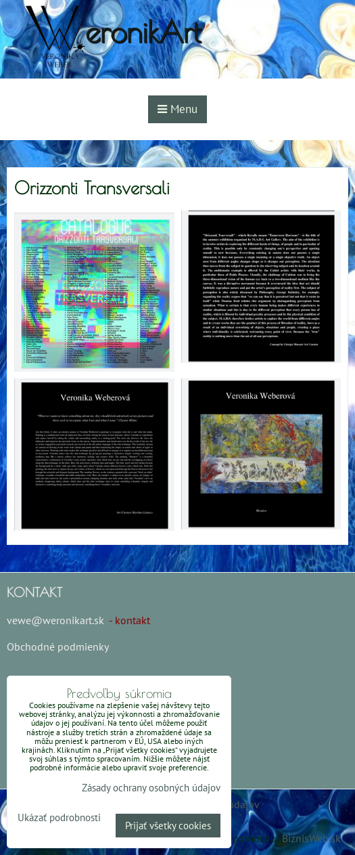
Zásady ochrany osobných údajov (151, 787)
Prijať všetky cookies (168, 825)
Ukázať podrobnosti (59, 818)
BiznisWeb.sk (311, 838)
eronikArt (143, 31)
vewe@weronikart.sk (55, 620)
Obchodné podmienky (57, 646)
